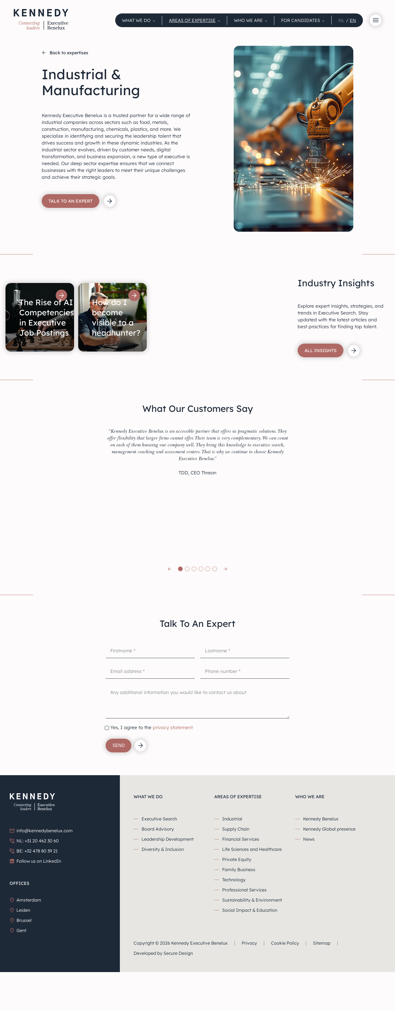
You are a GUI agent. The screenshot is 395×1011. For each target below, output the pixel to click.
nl (341, 20)
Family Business (238, 911)
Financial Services (240, 880)
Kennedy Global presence (329, 870)
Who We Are (248, 20)
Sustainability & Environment (252, 941)
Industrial (232, 860)
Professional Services (244, 931)
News (309, 880)
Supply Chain (235, 870)
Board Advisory (158, 870)
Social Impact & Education (249, 952)
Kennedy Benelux (320, 860)
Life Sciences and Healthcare (252, 891)
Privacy (249, 984)
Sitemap (322, 984)
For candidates (300, 20)
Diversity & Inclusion (163, 891)
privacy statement (173, 769)
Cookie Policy (285, 984)
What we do (136, 20)
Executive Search (159, 860)
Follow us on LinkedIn (35, 902)
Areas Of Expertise (192, 20)
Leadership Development (168, 880)
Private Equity (236, 901)
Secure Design (178, 995)
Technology (234, 921)
